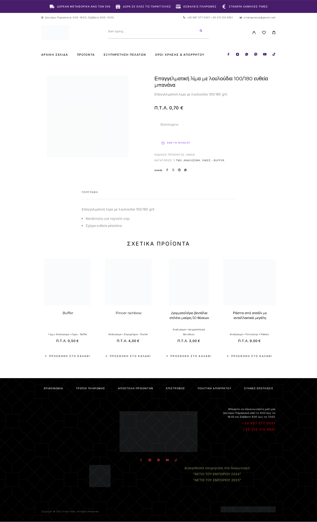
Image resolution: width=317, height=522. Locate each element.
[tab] (90, 194)
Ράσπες (265, 334)
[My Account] (254, 33)
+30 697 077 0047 (199, 17)
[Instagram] (237, 55)
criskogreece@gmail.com (260, 17)
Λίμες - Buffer (213, 160)
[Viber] (256, 55)
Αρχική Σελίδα (54, 54)
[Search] (201, 31)
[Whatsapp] (246, 55)
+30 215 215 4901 (222, 17)
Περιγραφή (90, 192)
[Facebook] (228, 55)
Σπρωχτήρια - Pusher (136, 334)
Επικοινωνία (53, 388)
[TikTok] (274, 55)
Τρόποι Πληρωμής (90, 388)
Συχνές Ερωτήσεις (258, 388)
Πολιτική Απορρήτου (214, 388)
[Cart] (274, 33)
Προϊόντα (86, 54)
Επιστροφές (175, 388)
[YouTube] (265, 55)
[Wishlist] (264, 33)
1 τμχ (177, 160)
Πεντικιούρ (251, 334)
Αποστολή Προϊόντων (135, 388)
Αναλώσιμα (192, 160)
